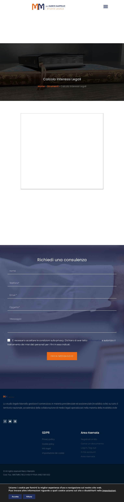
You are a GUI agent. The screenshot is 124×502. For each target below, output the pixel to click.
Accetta (15, 496)
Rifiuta (29, 496)
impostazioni (109, 490)
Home (41, 86)
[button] (109, 6)
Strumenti (52, 86)
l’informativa (95, 340)
